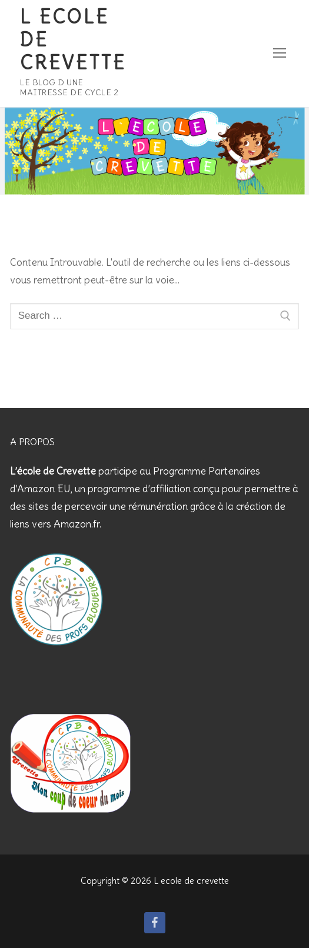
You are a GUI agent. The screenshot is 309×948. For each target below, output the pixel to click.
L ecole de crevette (73, 40)
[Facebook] (154, 922)
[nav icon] (279, 53)
